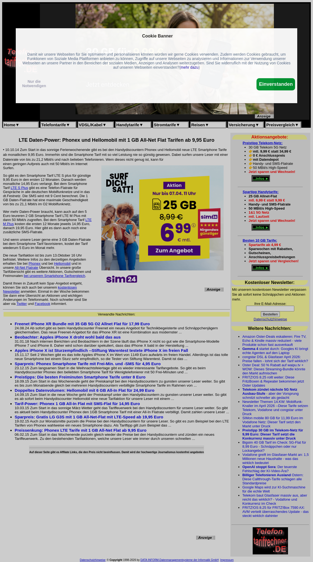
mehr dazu (190, 67)
